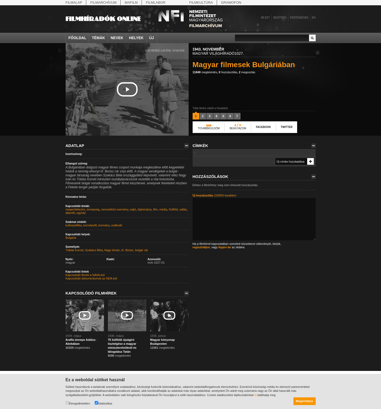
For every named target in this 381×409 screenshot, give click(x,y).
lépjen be (224, 247)
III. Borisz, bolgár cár (134, 250)
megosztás (247, 72)
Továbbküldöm (209, 128)
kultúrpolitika (74, 225)
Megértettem (304, 401)
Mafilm (131, 2)
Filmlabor (155, 2)
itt (255, 395)
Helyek (136, 38)
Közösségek (299, 17)
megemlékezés (75, 209)
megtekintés (205, 72)
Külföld (173, 209)
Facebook (263, 127)
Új (151, 38)
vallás (183, 209)
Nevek (117, 38)
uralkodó (116, 225)
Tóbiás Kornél (75, 250)
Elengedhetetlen (78, 403)
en (314, 17)
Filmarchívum (103, 2)
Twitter (286, 127)
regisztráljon (201, 247)
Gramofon (231, 2)
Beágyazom (238, 128)
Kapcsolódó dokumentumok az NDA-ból (91, 278)
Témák (98, 38)
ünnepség (93, 209)
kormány (103, 225)
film (155, 209)
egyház (81, 212)
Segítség (280, 17)
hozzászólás (228, 72)
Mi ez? (265, 17)
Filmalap (74, 2)
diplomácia (145, 209)
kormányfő (90, 225)
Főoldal (78, 38)
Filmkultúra (201, 2)
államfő (70, 212)
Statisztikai (103, 403)
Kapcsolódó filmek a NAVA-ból (85, 275)
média (163, 209)
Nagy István (112, 250)
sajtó (133, 209)
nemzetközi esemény (114, 209)
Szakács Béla (94, 250)
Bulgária (71, 237)
